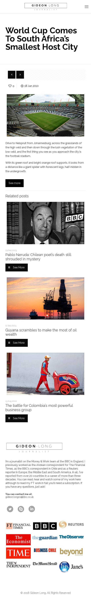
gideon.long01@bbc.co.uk (19, 497)
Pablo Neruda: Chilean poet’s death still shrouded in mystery (38, 257)
